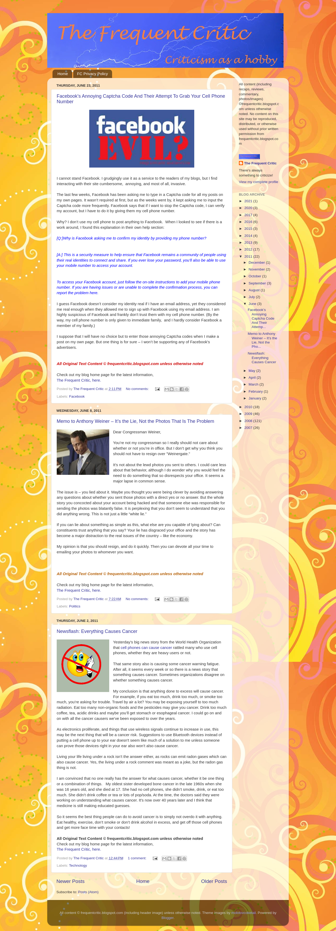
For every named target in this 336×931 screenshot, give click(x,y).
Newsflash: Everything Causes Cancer (97, 631)
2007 (248, 428)
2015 (248, 229)
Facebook (77, 396)
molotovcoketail (243, 913)
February (256, 391)
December (257, 262)
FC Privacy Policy (92, 73)
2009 (248, 414)
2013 (248, 243)
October (255, 276)
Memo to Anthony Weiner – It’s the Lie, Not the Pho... (262, 340)
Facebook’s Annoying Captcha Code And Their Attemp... (261, 318)
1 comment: (137, 858)
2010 (248, 407)
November (257, 269)
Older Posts (214, 881)
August (255, 290)
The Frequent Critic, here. (79, 380)
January (255, 398)
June (253, 304)
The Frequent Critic (260, 163)
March (254, 384)
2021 (248, 201)
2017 (248, 215)
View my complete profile (258, 182)
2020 (248, 208)
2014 (248, 236)
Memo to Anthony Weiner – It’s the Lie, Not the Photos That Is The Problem (135, 421)
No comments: (138, 389)
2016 (248, 222)
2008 (248, 421)
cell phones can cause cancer (146, 648)
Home (62, 73)
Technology (78, 865)
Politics (74, 606)
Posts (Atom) (88, 892)
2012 (248, 249)
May (252, 371)
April (253, 377)
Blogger (167, 918)
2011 (248, 256)
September (258, 283)
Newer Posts (70, 881)
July (252, 297)
